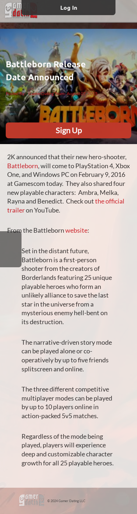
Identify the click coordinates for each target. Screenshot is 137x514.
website (76, 230)
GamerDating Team (46, 93)
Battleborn (22, 166)
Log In (68, 7)
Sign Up (69, 130)
